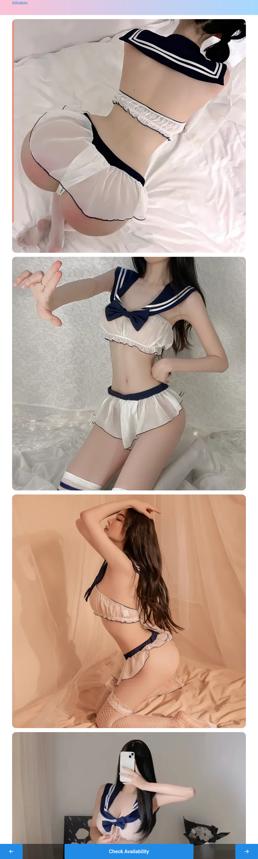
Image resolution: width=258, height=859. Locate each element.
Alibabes (20, 3)
